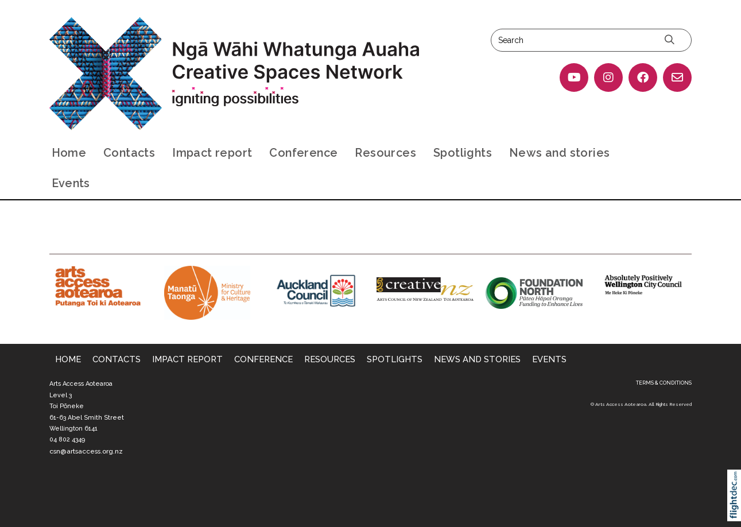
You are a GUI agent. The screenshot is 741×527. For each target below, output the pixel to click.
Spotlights (462, 153)
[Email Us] (677, 77)
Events (71, 183)
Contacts (129, 153)
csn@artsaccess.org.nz (86, 451)
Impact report (212, 153)
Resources (385, 153)
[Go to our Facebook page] (643, 77)
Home (69, 153)
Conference (303, 153)
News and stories (559, 153)
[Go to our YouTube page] (574, 77)
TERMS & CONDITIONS (664, 383)
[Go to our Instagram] (608, 77)
